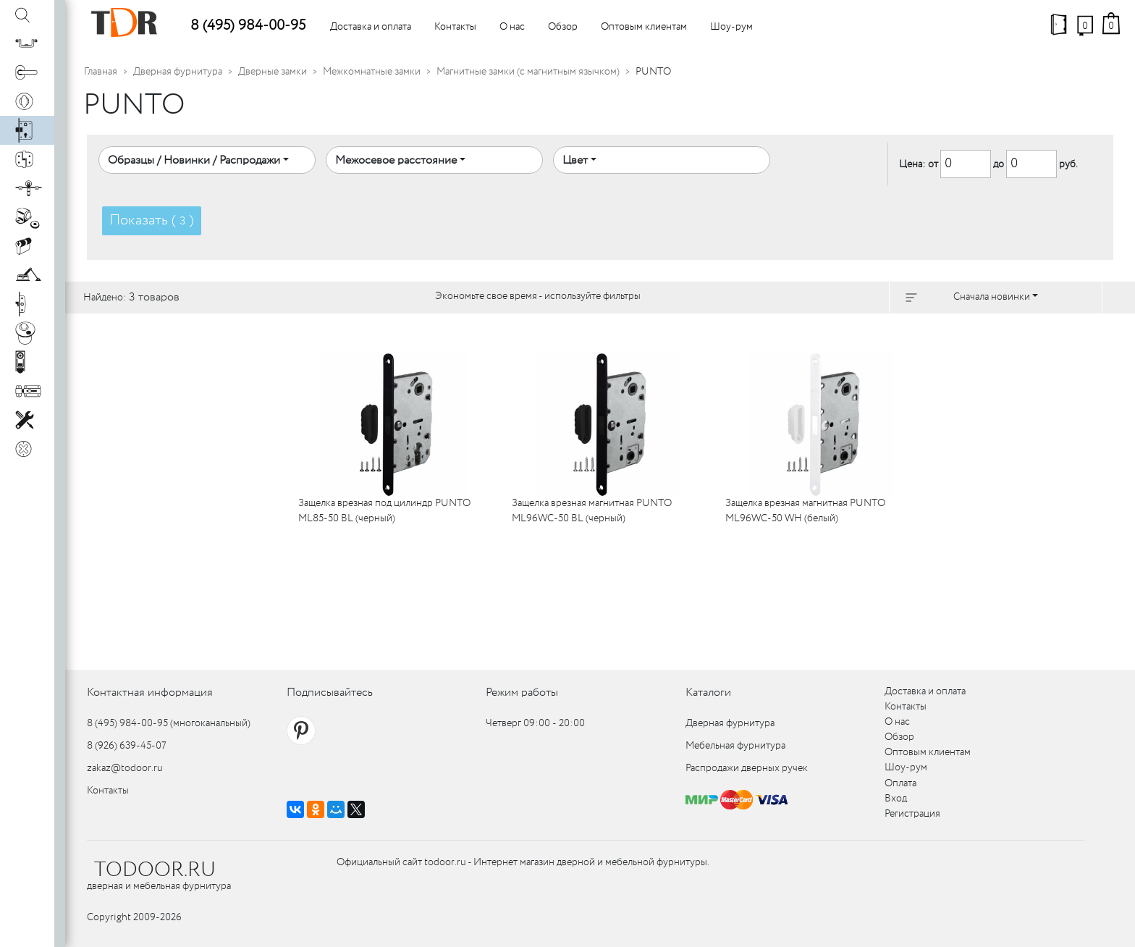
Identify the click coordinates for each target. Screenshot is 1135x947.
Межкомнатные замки (372, 71)
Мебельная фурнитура (735, 745)
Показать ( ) (151, 220)
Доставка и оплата (370, 27)
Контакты (455, 27)
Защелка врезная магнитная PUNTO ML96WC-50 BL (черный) (592, 511)
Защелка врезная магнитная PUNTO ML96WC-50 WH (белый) (805, 511)
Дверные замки (272, 71)
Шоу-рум (731, 27)
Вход (896, 798)
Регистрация (912, 814)
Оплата (900, 783)
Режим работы (522, 692)
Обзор (563, 27)
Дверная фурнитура (177, 71)
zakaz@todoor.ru (125, 768)
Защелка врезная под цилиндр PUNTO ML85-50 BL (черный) (384, 511)
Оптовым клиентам (644, 27)
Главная (100, 71)
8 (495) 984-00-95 (247, 25)
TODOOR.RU (155, 870)
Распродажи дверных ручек (746, 768)
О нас (512, 27)
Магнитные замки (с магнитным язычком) (528, 71)
